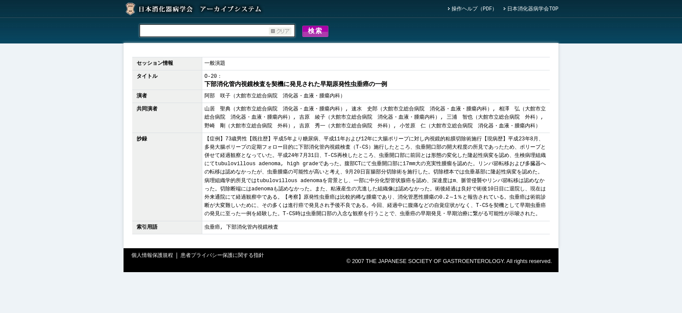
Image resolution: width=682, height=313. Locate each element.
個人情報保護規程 (152, 257)
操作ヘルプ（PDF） (474, 9)
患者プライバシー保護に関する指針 (222, 257)
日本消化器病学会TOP (532, 9)
